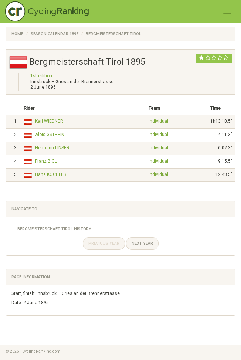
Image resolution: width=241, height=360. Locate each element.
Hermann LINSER (52, 147)
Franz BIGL (46, 161)
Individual (158, 121)
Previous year (103, 243)
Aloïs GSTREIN (49, 134)
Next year (142, 243)
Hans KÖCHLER (51, 174)
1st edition (41, 75)
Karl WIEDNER (49, 121)
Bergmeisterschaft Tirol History (54, 229)
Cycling (58, 11)
